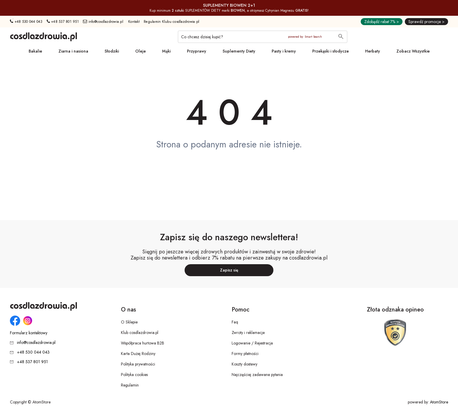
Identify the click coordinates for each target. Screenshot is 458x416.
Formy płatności (245, 353)
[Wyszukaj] (340, 37)
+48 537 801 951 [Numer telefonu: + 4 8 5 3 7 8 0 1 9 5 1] (63, 21)
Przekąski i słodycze (330, 51)
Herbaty (372, 51)
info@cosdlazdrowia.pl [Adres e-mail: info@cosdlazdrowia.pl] (103, 21)
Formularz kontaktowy (28, 332)
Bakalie (35, 51)
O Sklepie (129, 322)
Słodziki (112, 51)
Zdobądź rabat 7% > (381, 22)
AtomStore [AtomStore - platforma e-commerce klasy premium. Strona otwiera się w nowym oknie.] (439, 402)
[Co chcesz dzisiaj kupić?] (262, 37)
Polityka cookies (134, 374)
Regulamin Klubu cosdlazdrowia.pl (171, 21)
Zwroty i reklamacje (248, 332)
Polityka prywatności (138, 364)
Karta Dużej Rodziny (138, 353)
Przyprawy (196, 51)
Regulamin (130, 385)
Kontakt (134, 21)
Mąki (166, 51)
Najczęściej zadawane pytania (257, 374)
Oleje (140, 51)
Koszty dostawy (244, 364)
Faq (235, 322)
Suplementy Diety (239, 51)
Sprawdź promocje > (426, 22)
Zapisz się (229, 270)
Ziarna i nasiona (73, 51)
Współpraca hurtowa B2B (142, 343)
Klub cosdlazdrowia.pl (139, 332)
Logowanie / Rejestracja (252, 343)
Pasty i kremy (284, 51)
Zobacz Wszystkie (413, 51)
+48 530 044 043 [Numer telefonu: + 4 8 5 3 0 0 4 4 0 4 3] (26, 21)
